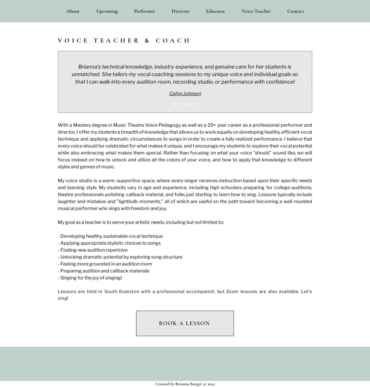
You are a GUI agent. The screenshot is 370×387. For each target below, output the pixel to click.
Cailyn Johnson (185, 93)
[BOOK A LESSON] (185, 323)
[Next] (305, 81)
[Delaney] (196, 104)
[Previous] (65, 81)
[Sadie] (185, 104)
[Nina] (191, 104)
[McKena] (180, 104)
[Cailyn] (174, 104)
